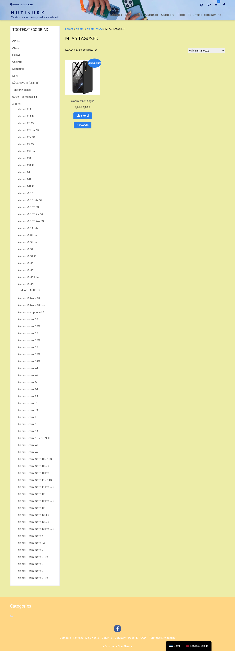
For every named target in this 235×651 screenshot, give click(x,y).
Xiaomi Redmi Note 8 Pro (33, 557)
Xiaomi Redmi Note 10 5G (33, 466)
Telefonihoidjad (21, 89)
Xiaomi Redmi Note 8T (31, 564)
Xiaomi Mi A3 (26, 284)
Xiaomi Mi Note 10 (29, 298)
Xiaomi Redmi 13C (29, 354)
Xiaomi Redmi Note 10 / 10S (35, 459)
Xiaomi (16, 103)
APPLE (16, 41)
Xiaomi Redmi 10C (29, 326)
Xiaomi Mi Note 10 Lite (31, 305)
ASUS (15, 47)
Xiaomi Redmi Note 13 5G (33, 522)
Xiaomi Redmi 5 (27, 382)
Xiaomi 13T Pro (27, 165)
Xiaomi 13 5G (26, 144)
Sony (15, 75)
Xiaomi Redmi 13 (28, 347)
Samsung (18, 68)
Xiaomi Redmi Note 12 (31, 494)
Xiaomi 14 (24, 172)
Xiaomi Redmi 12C (29, 340)
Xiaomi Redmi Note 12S (32, 508)
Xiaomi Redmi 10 (28, 319)
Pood (181, 15)
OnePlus (17, 61)
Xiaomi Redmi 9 (27, 424)
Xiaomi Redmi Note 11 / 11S (35, 480)
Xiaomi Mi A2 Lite (28, 277)
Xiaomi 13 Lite (26, 151)
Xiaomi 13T (24, 158)
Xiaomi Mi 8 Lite (27, 235)
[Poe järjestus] (206, 50)
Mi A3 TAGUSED (30, 290)
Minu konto (133, 15)
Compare (100, 15)
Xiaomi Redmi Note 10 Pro (34, 473)
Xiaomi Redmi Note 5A (31, 543)
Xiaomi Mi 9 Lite (27, 242)
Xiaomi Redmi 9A (28, 431)
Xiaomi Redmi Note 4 (30, 536)
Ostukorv (168, 15)
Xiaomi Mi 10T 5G (28, 207)
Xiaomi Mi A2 (26, 270)
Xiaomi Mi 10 (25, 193)
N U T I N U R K (27, 13)
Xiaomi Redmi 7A (28, 410)
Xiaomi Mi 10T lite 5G (30, 214)
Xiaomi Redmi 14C (29, 361)
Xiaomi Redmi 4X (28, 375)
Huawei (16, 54)
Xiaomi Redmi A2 (28, 452)
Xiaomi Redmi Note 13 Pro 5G (36, 529)
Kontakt (116, 15)
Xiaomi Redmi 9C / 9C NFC (34, 438)
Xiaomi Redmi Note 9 (30, 571)
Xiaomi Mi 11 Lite (28, 228)
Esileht (69, 29)
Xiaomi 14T (24, 179)
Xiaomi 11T (24, 109)
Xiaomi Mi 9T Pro (28, 256)
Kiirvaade (79, 117)
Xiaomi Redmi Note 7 (30, 550)
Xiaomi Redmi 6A (28, 396)
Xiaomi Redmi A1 (28, 445)
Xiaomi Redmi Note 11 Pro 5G (36, 487)
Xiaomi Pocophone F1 (31, 312)
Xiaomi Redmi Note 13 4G (33, 515)
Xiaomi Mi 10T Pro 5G (31, 221)
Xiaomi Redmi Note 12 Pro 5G (36, 501)
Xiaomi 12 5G (26, 123)
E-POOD (141, 637)
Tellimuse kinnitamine (204, 15)
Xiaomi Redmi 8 (27, 417)
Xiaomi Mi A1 (26, 263)
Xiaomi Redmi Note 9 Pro (33, 578)
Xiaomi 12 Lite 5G (28, 130)
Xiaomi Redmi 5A (28, 389)
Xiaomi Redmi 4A (28, 368)
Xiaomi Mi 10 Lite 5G (30, 200)
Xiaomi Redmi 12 (28, 333)
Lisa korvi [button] (79, 108)
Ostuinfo (151, 15)
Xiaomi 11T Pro (27, 116)
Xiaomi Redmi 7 (27, 403)
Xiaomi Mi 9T (25, 249)
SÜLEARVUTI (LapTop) (25, 82)
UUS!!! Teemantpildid (24, 96)
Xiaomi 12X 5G (26, 137)
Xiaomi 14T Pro (27, 186)
